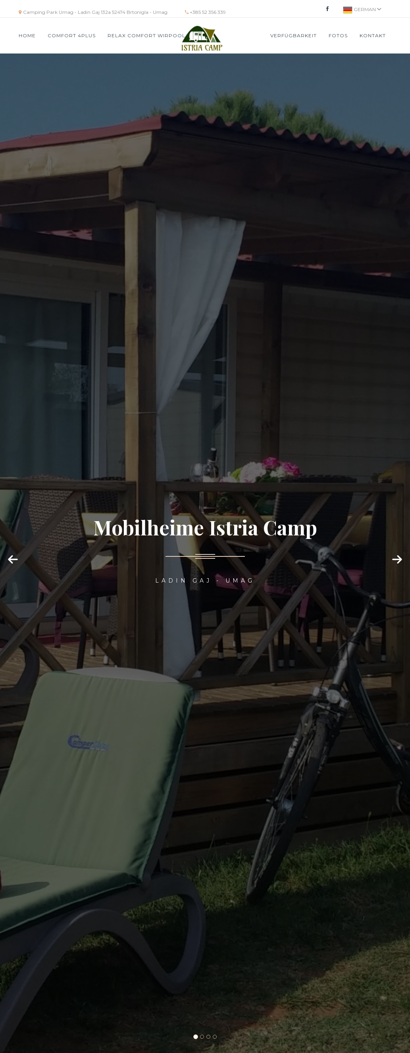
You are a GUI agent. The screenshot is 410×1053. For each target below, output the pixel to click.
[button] (14, 567)
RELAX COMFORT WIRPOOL (146, 35)
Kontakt (373, 35)
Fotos (338, 35)
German (362, 10)
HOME (27, 35)
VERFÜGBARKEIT (293, 35)
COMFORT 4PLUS (72, 35)
